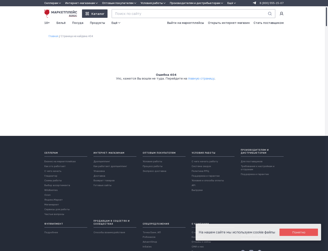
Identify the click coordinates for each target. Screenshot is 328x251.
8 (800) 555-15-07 (272, 3)
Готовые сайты (102, 185)
